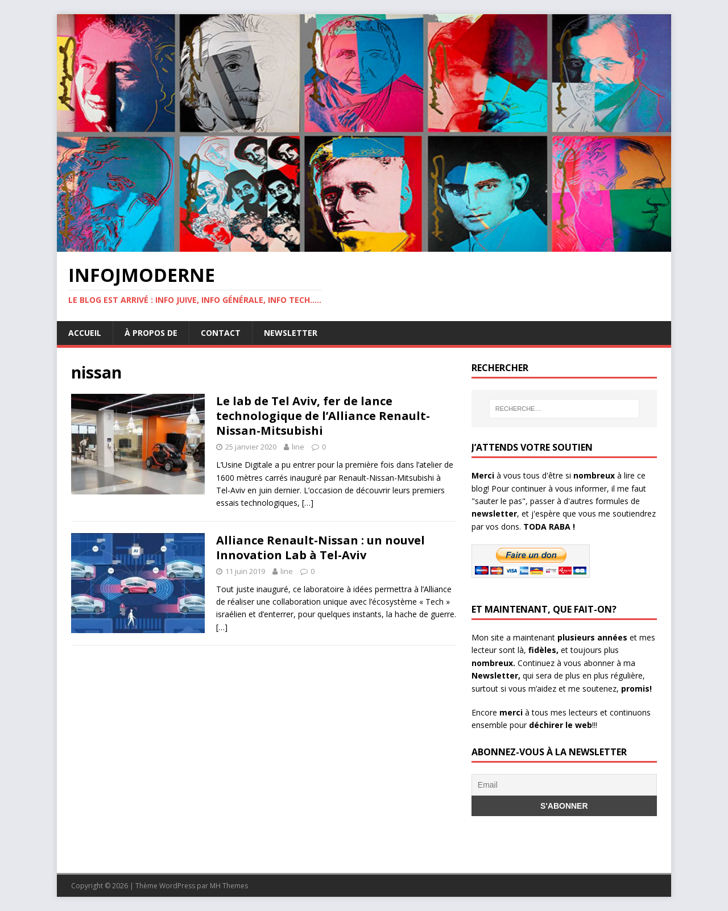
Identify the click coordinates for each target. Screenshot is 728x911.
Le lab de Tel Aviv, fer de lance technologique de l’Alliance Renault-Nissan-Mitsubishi (323, 415)
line (298, 447)
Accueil (84, 332)
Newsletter (290, 332)
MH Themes (229, 886)
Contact (221, 332)
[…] (307, 502)
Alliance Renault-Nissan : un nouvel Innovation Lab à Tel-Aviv (320, 548)
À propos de (151, 332)
